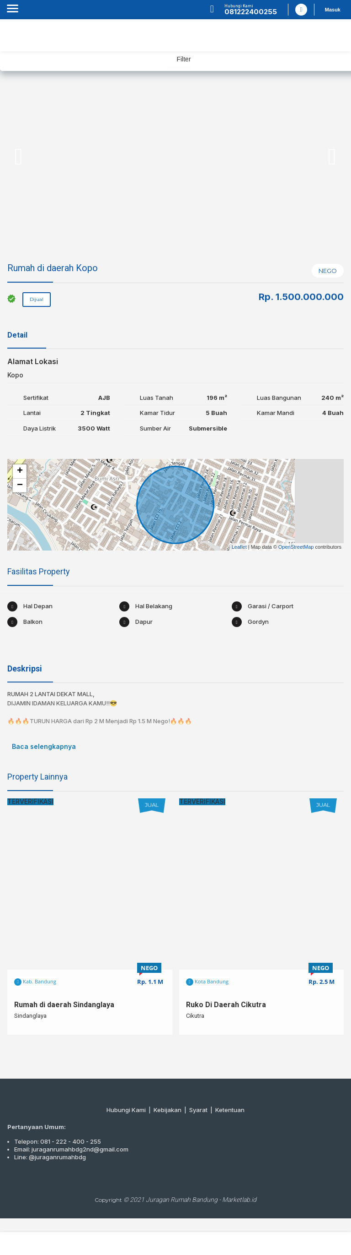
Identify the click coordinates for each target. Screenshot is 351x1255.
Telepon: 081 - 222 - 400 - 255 (57, 1141)
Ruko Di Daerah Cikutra (226, 1004)
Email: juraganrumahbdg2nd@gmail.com (71, 1149)
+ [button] (20, 471)
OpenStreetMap (296, 547)
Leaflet (239, 547)
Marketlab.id (239, 1199)
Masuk (332, 9)
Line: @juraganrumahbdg (50, 1157)
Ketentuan (230, 1109)
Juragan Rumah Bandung (182, 1199)
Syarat (198, 1109)
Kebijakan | (171, 1109)
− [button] (20, 485)
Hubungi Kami (126, 1109)
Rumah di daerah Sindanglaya (64, 1004)
